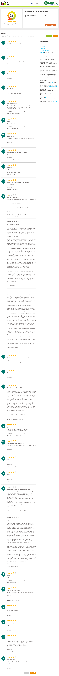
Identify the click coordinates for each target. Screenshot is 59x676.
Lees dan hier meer (48, 100)
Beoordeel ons (49, 25)
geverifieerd (47, 97)
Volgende (33, 672)
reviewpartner (54, 86)
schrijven (52, 82)
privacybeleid (54, 101)
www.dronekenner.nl (44, 50)
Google (49, 86)
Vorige (26, 672)
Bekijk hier (42, 52)
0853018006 (42, 46)
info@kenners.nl (43, 48)
